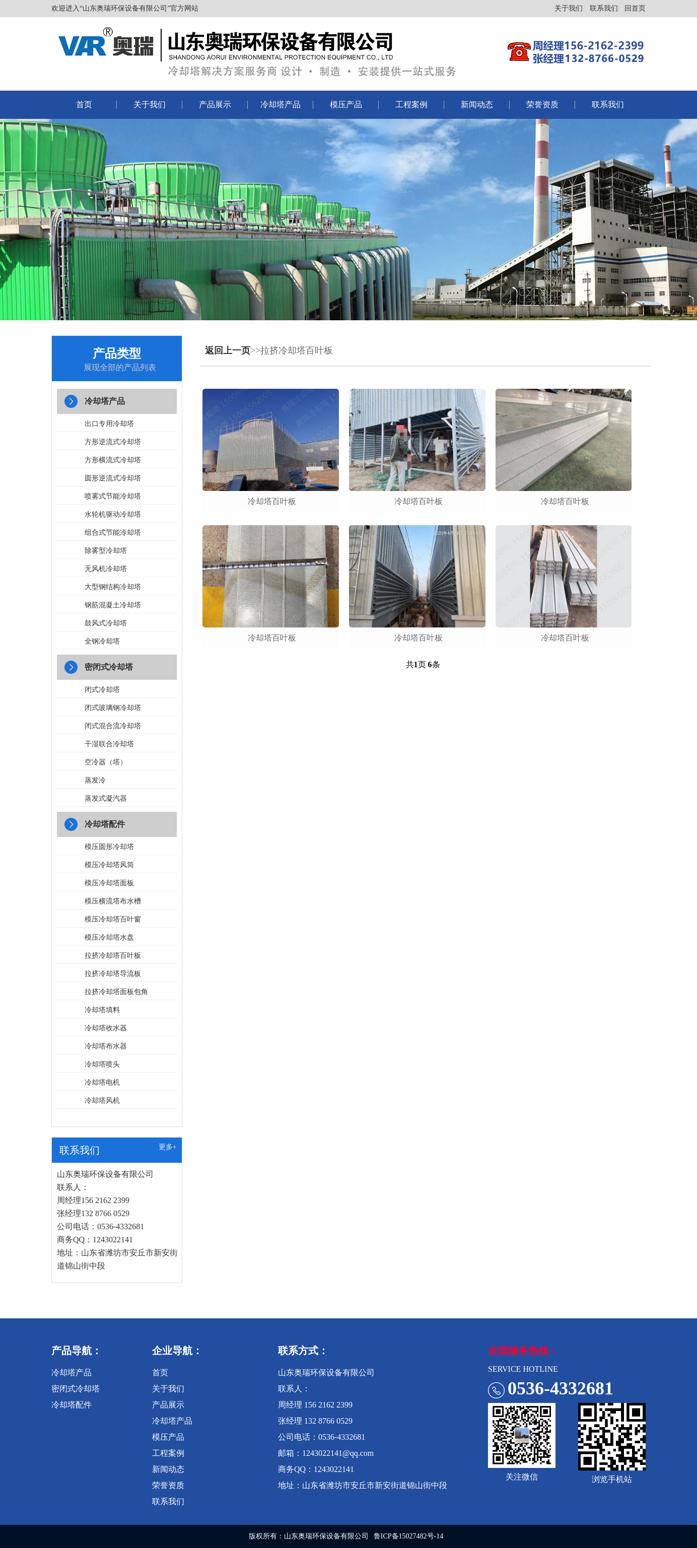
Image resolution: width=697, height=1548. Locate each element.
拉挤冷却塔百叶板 (113, 955)
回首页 (635, 8)
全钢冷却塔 (102, 641)
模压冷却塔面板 (109, 883)
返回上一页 (227, 350)
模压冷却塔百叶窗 (113, 919)
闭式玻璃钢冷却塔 (113, 708)
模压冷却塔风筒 (109, 865)
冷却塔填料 (102, 1010)
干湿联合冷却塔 (109, 744)
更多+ (168, 1147)
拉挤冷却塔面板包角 (116, 992)
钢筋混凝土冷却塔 (113, 605)
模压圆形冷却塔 (109, 847)
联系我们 (604, 8)
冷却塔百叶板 (272, 501)
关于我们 (568, 8)
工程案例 (411, 104)
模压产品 (346, 104)
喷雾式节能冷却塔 (113, 496)
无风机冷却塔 (106, 569)
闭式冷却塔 (102, 689)
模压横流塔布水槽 (113, 901)
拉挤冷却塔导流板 (113, 973)
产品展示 (215, 104)
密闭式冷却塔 (109, 667)
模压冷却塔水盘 (109, 937)
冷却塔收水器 (106, 1028)
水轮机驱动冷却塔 (113, 514)
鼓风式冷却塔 (106, 623)
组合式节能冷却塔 (113, 532)
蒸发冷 (95, 780)
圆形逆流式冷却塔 (113, 478)
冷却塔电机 (102, 1082)
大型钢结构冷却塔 (113, 587)
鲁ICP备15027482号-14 (408, 1536)
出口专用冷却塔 (109, 424)
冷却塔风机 (102, 1100)
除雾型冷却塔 (106, 550)
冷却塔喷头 (102, 1064)
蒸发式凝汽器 (106, 798)
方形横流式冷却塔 (113, 460)
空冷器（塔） (106, 762)
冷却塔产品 (280, 104)
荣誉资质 (542, 104)
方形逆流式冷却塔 (113, 442)
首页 (84, 104)
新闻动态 (477, 104)
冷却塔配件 (105, 824)
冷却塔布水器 (106, 1046)
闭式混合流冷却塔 (113, 726)
